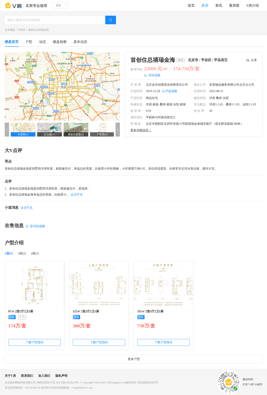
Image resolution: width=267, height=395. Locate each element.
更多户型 (134, 359)
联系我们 (27, 375)
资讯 (218, 5)
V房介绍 (252, 5)
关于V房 (10, 375)
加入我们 (44, 375)
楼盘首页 (11, 42)
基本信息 (80, 42)
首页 (191, 5)
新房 (204, 5)
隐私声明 (61, 375)
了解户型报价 (35, 342)
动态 (42, 42)
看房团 (234, 5)
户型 (28, 42)
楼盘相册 (60, 42)
